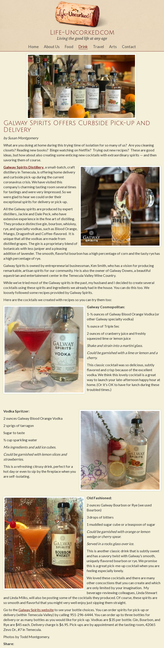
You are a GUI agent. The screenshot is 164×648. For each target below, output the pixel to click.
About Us (52, 46)
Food (69, 46)
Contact (129, 46)
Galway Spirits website (36, 610)
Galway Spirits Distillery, (23, 167)
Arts (113, 46)
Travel (98, 46)
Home (33, 46)
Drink (83, 46)
